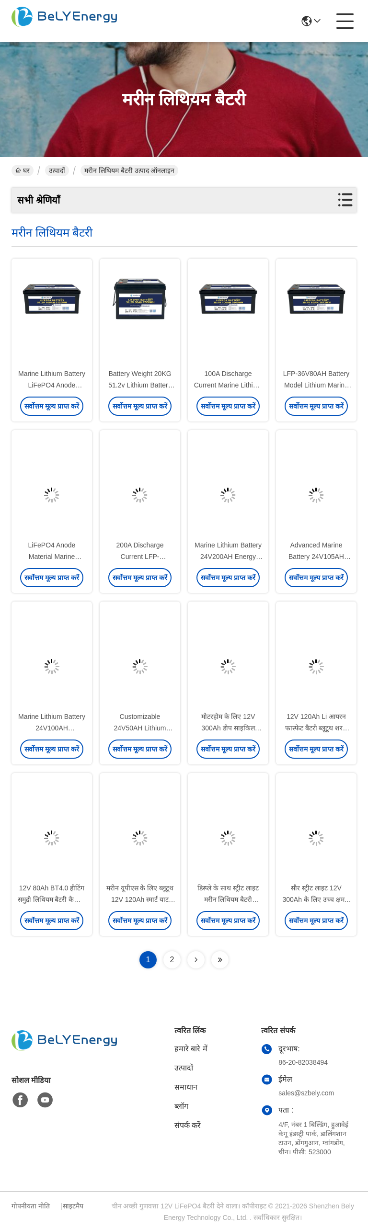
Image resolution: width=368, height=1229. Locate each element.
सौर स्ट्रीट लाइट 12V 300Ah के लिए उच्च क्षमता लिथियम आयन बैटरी (316, 899)
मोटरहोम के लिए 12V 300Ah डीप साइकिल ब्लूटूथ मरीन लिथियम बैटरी (228, 728)
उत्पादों (57, 170)
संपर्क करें (187, 1125)
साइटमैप (73, 1206)
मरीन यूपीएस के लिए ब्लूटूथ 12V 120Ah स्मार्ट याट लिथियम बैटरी (140, 899)
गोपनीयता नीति (31, 1206)
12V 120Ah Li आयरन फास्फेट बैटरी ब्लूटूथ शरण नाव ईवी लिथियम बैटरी (316, 728)
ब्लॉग (181, 1106)
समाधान (185, 1087)
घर (22, 170)
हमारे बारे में (190, 1049)
